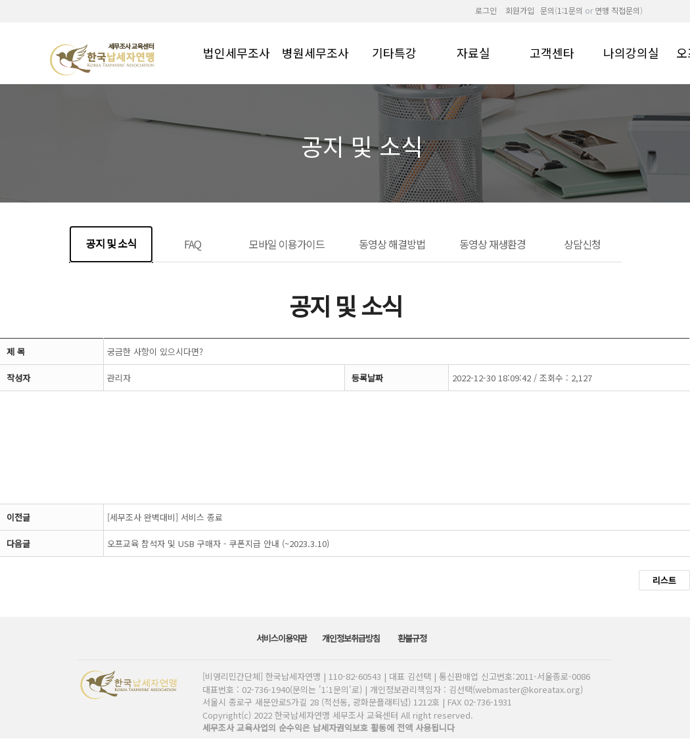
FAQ (192, 244)
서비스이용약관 (282, 638)
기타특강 (394, 52)
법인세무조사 (236, 52)
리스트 (664, 580)
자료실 (473, 52)
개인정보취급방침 (352, 638)
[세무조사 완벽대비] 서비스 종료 (165, 517)
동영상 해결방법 (392, 244)
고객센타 (552, 52)
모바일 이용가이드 (287, 244)
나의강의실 (631, 52)
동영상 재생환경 (492, 244)
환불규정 (413, 638)
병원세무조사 (315, 52)
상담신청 (582, 244)
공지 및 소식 (111, 243)
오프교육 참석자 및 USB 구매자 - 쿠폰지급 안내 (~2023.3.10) (218, 543)
